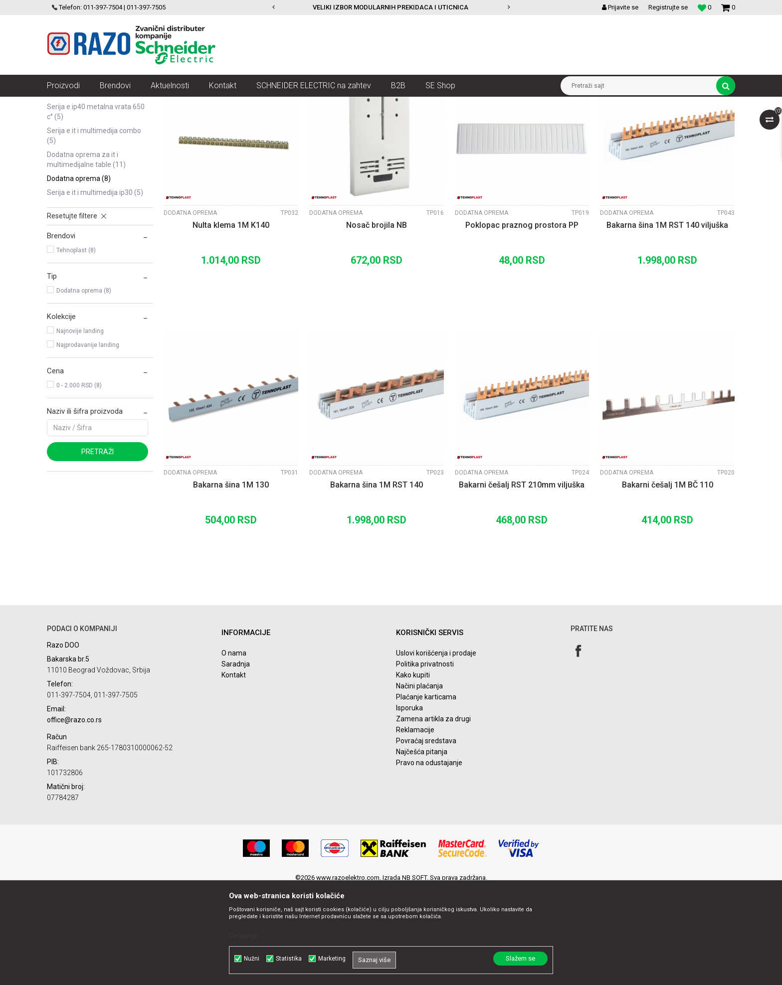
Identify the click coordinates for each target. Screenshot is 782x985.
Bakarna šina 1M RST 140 (376, 581)
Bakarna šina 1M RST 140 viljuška (667, 322)
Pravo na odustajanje (429, 859)
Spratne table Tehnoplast (310, 104)
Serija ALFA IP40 (75, 161)
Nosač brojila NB (376, 322)
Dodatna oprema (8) (83, 387)
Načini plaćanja (419, 783)
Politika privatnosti (425, 761)
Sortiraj (472, 122)
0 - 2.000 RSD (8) (79, 482)
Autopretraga (430, 122)
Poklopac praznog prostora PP (522, 322)
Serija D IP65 (71, 189)
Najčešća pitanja (421, 848)
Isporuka (409, 805)
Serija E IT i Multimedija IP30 (95, 289)
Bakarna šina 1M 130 (231, 581)
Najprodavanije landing (87, 441)
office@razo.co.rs (74, 817)
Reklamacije (415, 826)
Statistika (289, 958)
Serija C (65, 175)
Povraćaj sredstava (426, 837)
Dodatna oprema (79, 275)
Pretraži (97, 548)
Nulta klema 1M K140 (231, 322)
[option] (391, 7)
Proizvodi (103, 104)
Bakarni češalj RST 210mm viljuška (522, 581)
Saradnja (235, 761)
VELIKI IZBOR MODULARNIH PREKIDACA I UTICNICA (390, 7)
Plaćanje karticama (426, 794)
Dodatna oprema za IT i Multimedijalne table (86, 256)
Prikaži (631, 122)
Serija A (64, 148)
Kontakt (233, 772)
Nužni (251, 958)
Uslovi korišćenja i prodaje (436, 750)
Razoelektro (63, 104)
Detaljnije (243, 935)
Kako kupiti (413, 772)
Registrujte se (668, 7)
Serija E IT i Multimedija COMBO (94, 232)
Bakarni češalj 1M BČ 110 (667, 581)
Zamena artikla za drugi (433, 816)
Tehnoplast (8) (76, 346)
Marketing (332, 958)
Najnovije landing (80, 427)
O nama (233, 750)
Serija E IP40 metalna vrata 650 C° (96, 208)
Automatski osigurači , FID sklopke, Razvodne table (196, 104)
